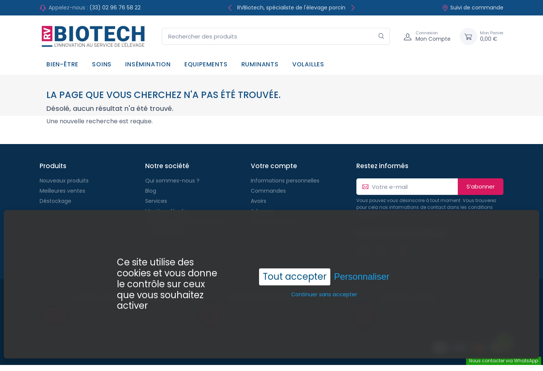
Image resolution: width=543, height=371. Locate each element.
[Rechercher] (381, 36)
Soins (102, 64)
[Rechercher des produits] (276, 36)
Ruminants (260, 64)
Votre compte (274, 165)
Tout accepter (295, 271)
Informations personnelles (285, 180)
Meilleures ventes (62, 191)
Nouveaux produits (64, 180)
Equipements (206, 64)
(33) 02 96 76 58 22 (115, 7)
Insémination (148, 64)
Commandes (268, 191)
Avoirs (258, 201)
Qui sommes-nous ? (172, 180)
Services (156, 201)
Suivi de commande (472, 7)
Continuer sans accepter (324, 289)
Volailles (308, 64)
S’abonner (480, 186)
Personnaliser (362, 271)
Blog (150, 191)
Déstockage (55, 201)
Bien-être (62, 64)
